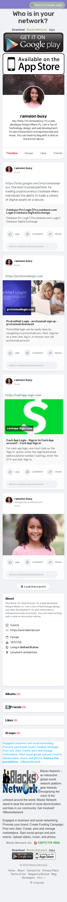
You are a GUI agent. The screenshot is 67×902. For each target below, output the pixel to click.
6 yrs (17, 265)
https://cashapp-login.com (23, 395)
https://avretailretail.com (25, 630)
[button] (47, 5)
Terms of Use (18, 874)
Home (11, 870)
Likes (9, 720)
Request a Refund (38, 874)
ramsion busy (33, 116)
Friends (16, 707)
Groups (10, 733)
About (21, 870)
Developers (28, 877)
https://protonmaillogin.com (24, 276)
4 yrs (17, 172)
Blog (53, 874)
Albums (10, 694)
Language (37, 882)
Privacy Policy (51, 870)
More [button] (41, 878)
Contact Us (33, 870)
